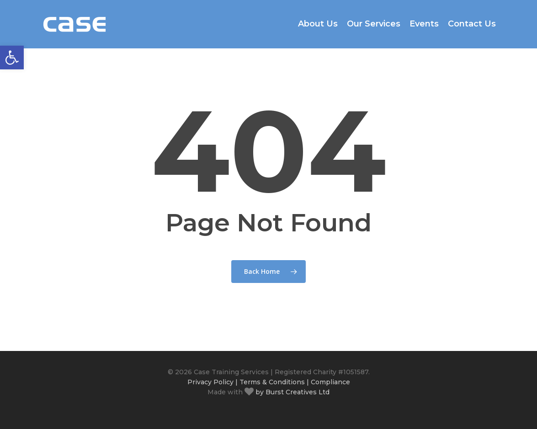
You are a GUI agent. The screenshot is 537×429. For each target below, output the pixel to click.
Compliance (330, 382)
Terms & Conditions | (274, 382)
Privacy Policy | (212, 382)
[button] (12, 57)
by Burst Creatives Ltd (292, 392)
